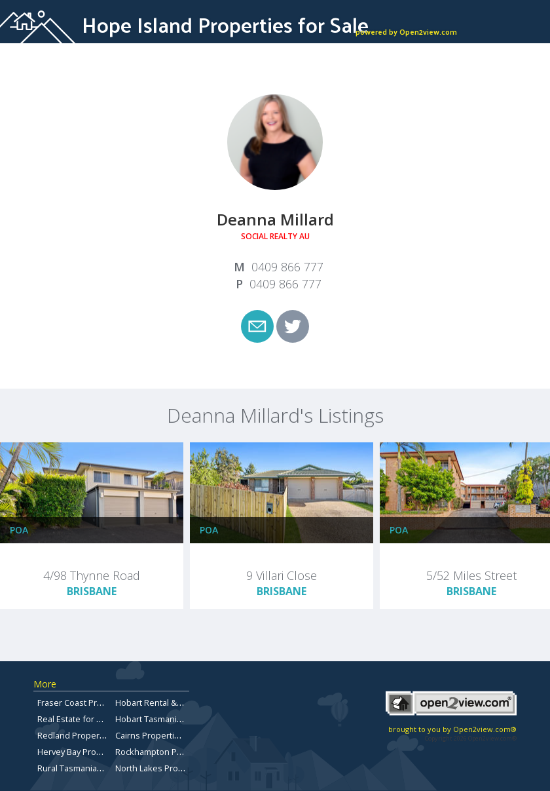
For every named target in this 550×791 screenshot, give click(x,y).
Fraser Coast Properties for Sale (100, 702)
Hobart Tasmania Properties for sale (186, 719)
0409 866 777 (287, 267)
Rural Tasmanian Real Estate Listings (108, 768)
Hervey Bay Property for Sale (93, 752)
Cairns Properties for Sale (166, 735)
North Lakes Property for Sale (173, 768)
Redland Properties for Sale (92, 735)
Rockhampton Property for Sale (176, 752)
